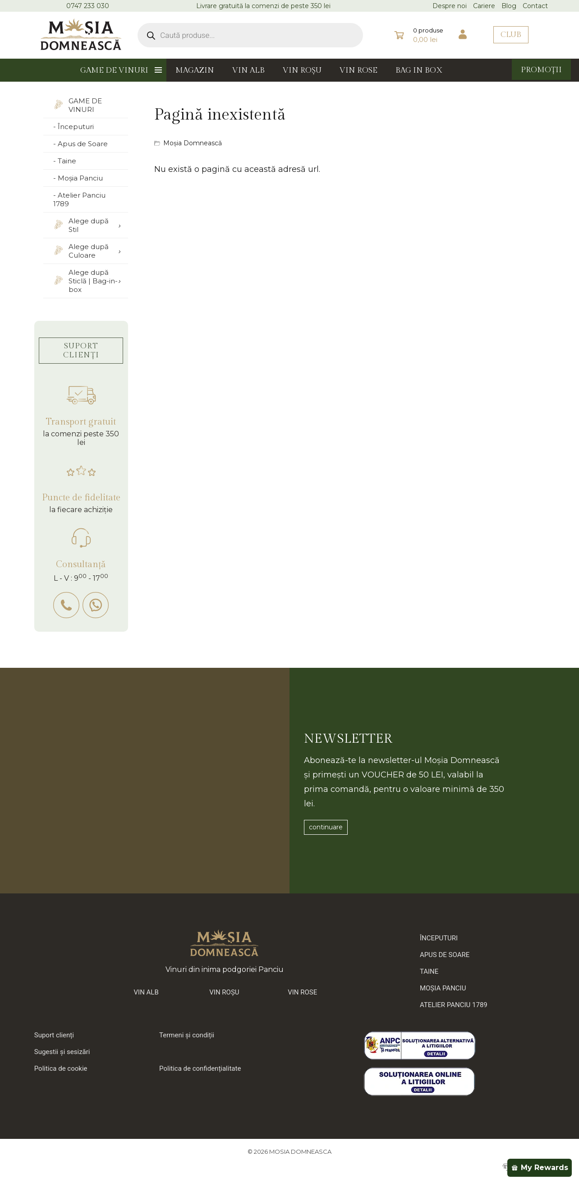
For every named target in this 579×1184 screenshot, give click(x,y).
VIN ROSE (358, 70)
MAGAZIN (194, 70)
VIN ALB (248, 70)
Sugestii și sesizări (62, 1052)
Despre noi (449, 6)
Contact (535, 6)
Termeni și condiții (186, 1035)
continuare (326, 827)
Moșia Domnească (192, 143)
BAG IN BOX (419, 70)
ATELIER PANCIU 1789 (453, 1005)
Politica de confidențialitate (200, 1068)
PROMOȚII (541, 69)
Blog (508, 6)
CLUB (511, 34)
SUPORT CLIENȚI (81, 351)
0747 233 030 (87, 6)
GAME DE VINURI (114, 70)
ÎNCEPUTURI (439, 938)
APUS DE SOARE (444, 955)
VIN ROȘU (302, 70)
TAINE (429, 971)
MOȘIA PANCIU (443, 988)
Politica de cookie (60, 1068)
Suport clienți (54, 1035)
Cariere (484, 6)
